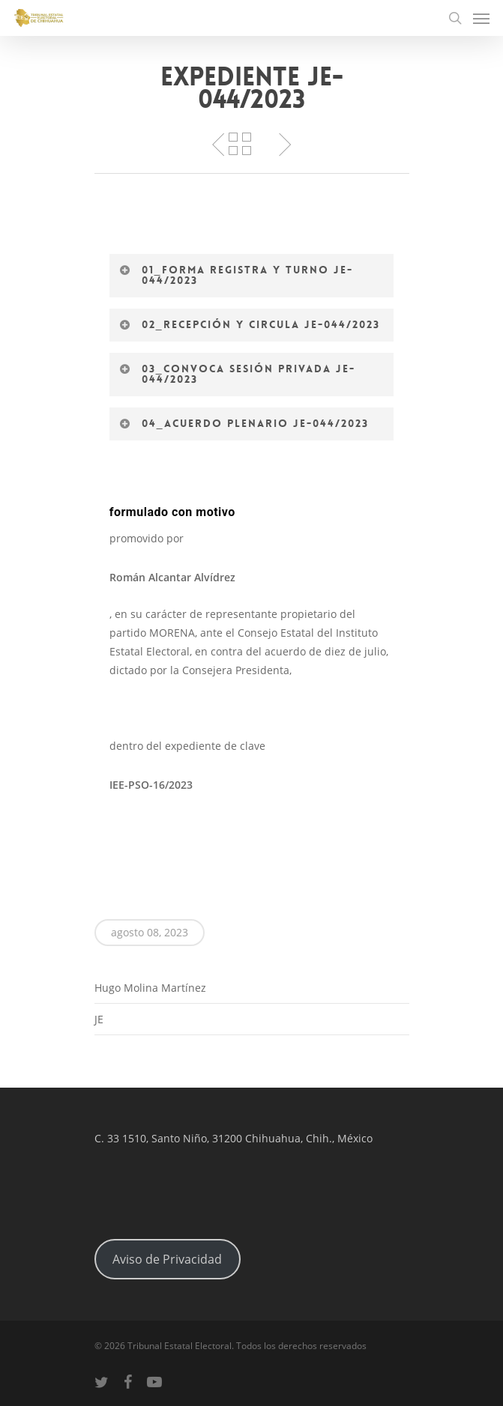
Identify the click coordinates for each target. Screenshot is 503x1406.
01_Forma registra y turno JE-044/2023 (236, 275)
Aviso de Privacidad (167, 1259)
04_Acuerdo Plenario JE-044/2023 (244, 423)
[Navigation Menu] (481, 17)
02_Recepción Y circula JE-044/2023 (249, 324)
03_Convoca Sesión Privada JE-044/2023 (237, 374)
